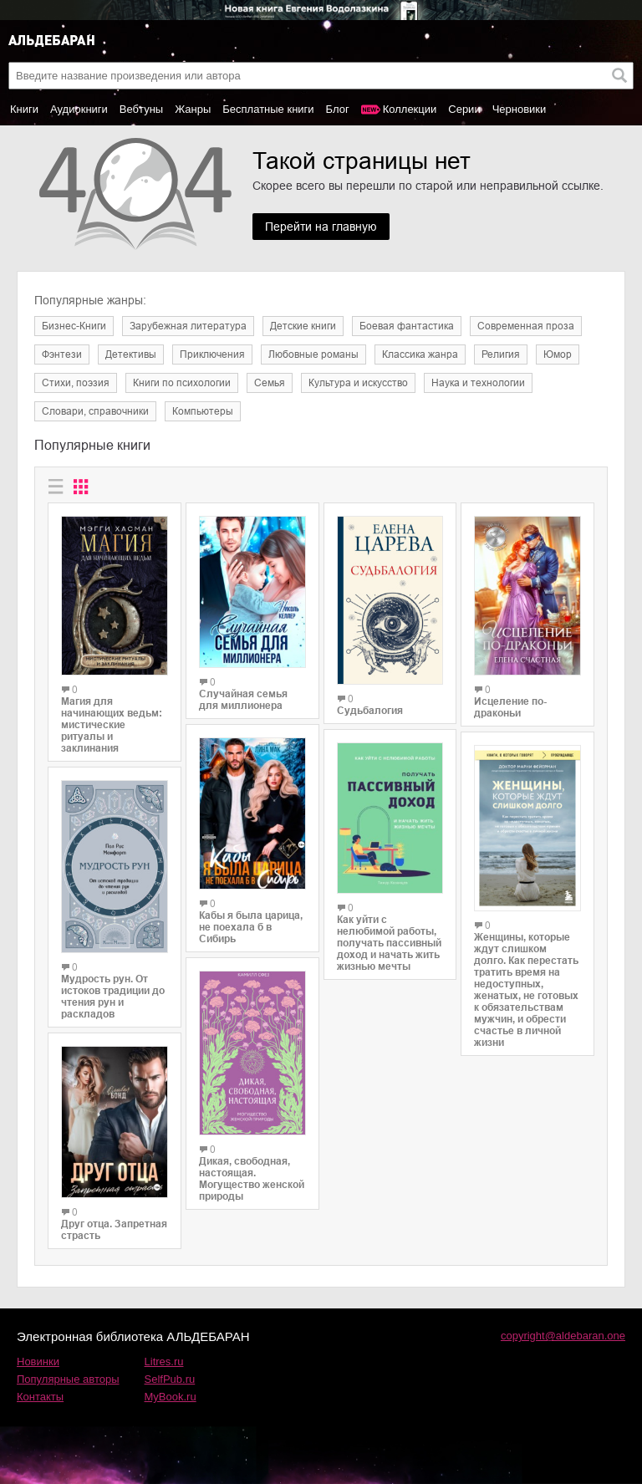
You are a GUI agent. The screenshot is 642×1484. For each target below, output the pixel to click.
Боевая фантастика (406, 326)
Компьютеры (202, 411)
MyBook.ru (170, 1396)
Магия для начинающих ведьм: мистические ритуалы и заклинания (111, 725)
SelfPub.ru (170, 1379)
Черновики (519, 109)
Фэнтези (62, 354)
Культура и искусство (358, 383)
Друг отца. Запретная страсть (114, 1230)
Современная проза (525, 326)
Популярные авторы (68, 1379)
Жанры (193, 109)
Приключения (212, 354)
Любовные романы (313, 354)
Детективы (130, 354)
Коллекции (410, 109)
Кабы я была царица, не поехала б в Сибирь (251, 927)
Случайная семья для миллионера (243, 699)
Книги (24, 109)
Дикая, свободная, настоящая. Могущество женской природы (251, 1178)
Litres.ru (164, 1361)
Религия (501, 354)
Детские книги (303, 326)
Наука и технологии (478, 383)
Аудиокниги (79, 109)
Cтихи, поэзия (76, 383)
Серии (464, 109)
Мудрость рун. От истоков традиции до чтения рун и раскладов (113, 996)
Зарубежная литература (188, 326)
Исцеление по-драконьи (510, 707)
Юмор (557, 354)
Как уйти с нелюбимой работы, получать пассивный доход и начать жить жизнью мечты (389, 943)
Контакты (40, 1396)
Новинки (38, 1361)
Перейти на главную (321, 226)
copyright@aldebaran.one (563, 1335)
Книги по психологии (182, 383)
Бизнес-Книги (74, 326)
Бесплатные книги (267, 109)
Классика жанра (420, 354)
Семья (269, 383)
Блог (337, 109)
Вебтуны (141, 109)
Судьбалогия (370, 711)
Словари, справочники (95, 411)
